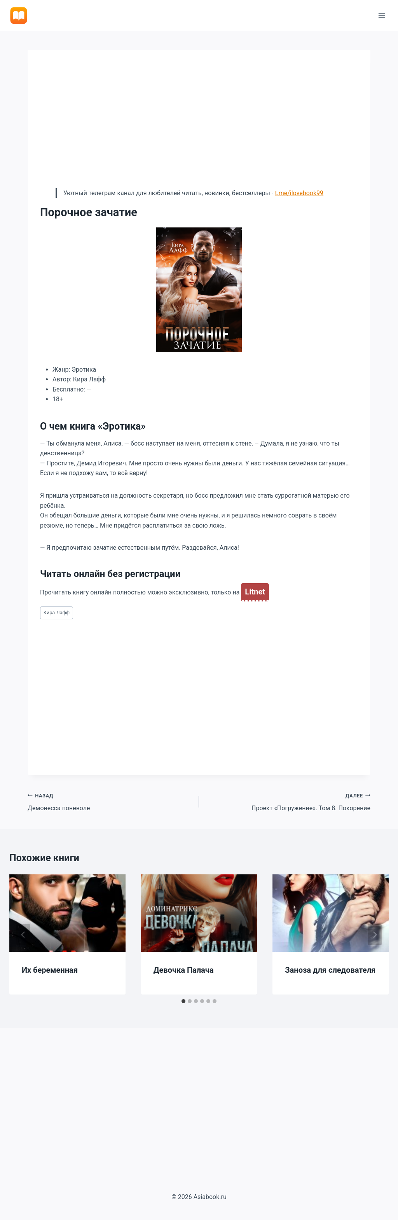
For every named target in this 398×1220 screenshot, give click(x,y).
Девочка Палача (184, 970)
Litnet (255, 591)
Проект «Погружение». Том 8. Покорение (287, 801)
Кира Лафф (57, 612)
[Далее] (375, 934)
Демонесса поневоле (110, 801)
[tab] (183, 1001)
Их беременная (50, 970)
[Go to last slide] (23, 934)
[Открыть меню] (381, 15)
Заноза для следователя (330, 970)
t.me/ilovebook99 (299, 193)
